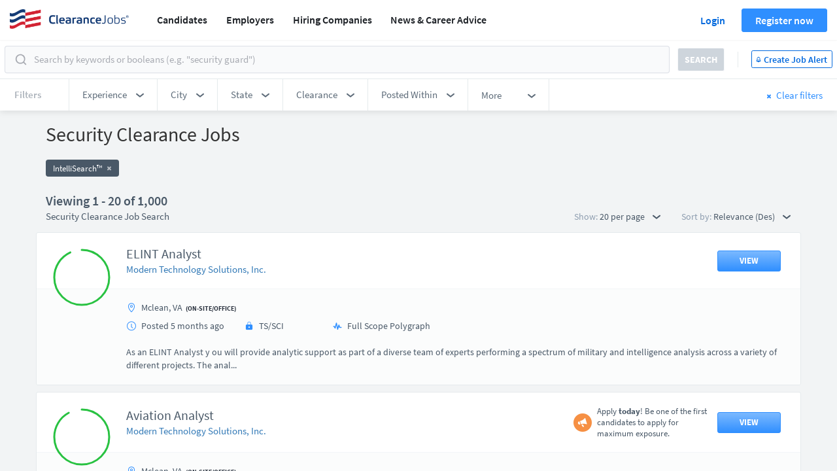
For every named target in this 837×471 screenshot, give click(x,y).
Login (712, 20)
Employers (250, 19)
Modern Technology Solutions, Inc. (196, 269)
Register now (784, 20)
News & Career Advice (438, 19)
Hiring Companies (332, 19)
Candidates (182, 19)
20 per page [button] (630, 216)
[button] (113, 95)
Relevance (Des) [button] (752, 216)
